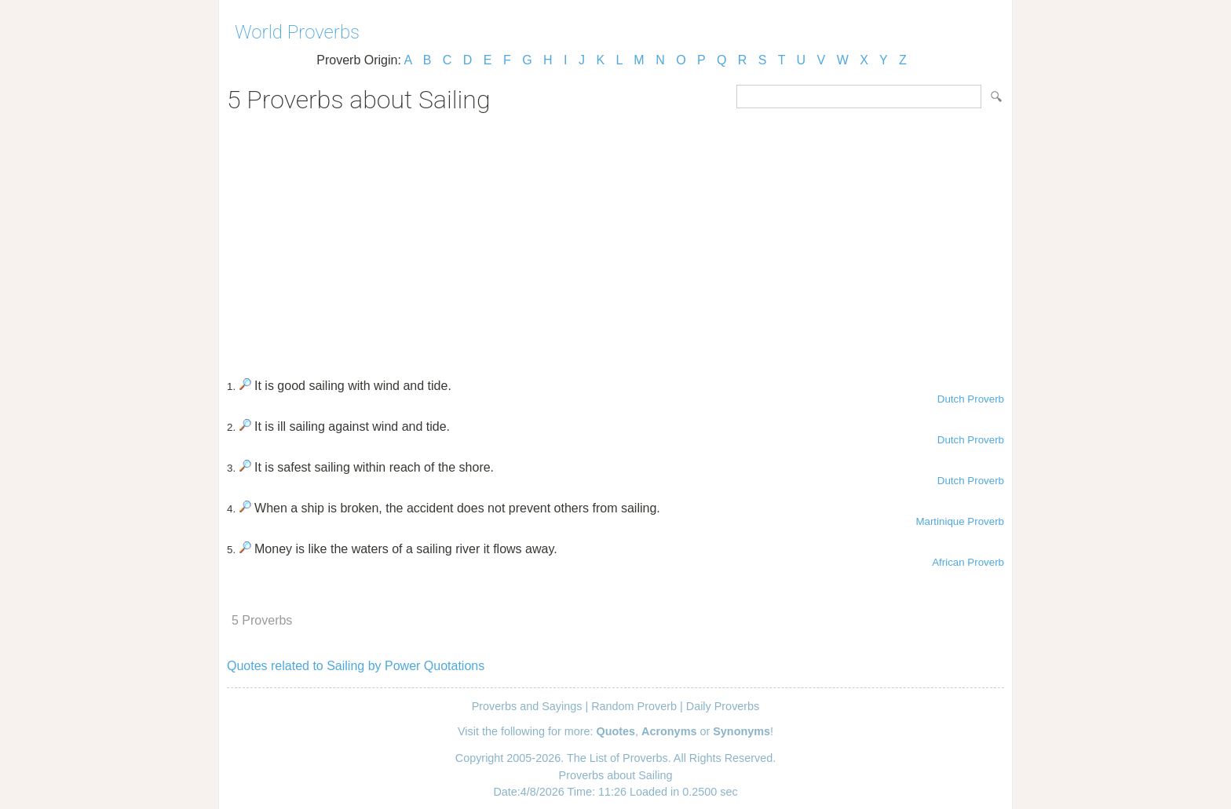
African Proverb (968, 562)
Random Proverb (634, 706)
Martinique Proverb (959, 521)
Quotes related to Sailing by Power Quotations (355, 665)
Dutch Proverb (970, 399)
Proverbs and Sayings (527, 706)
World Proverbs (297, 32)
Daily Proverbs (723, 706)
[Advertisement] (615, 240)
